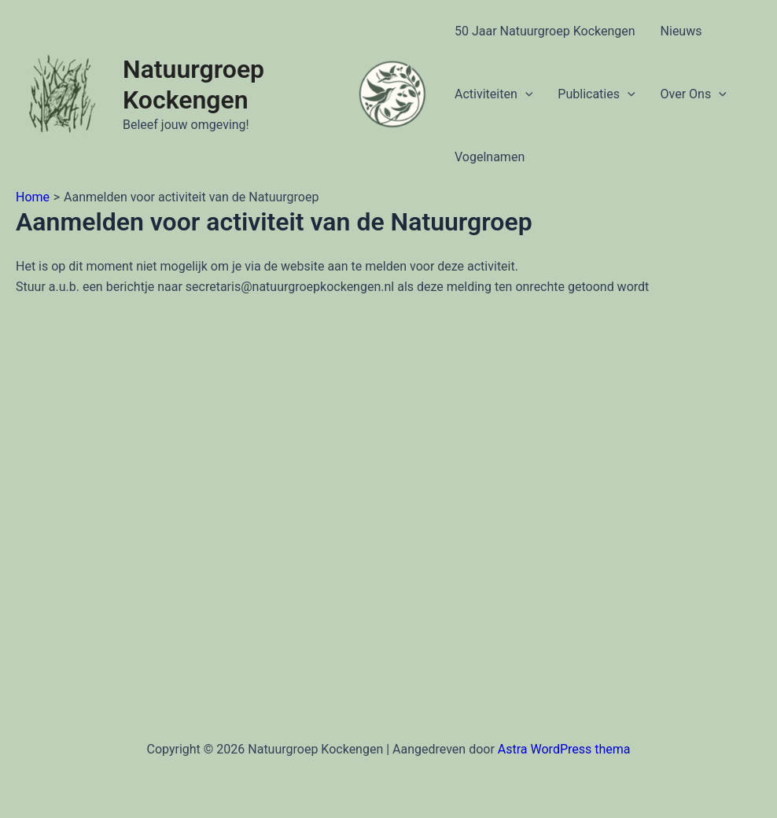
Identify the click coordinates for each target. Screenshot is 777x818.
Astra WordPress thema (564, 749)
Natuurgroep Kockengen (193, 84)
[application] (525, 94)
